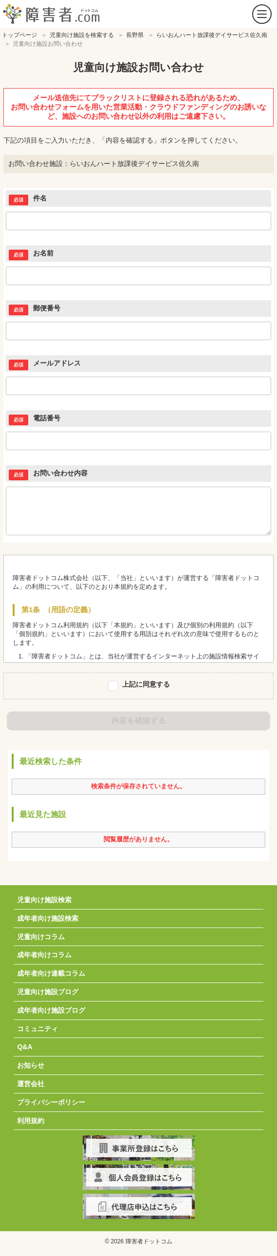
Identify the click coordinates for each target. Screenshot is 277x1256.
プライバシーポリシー (51, 1102)
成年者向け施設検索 (47, 918)
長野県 (135, 35)
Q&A (24, 1047)
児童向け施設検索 (44, 900)
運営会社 (30, 1084)
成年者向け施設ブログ (51, 1010)
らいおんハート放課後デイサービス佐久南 (211, 35)
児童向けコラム (41, 937)
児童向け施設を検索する (82, 35)
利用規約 (30, 1121)
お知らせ (30, 1065)
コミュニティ (37, 1029)
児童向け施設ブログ (47, 992)
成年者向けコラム (44, 955)
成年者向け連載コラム (51, 973)
